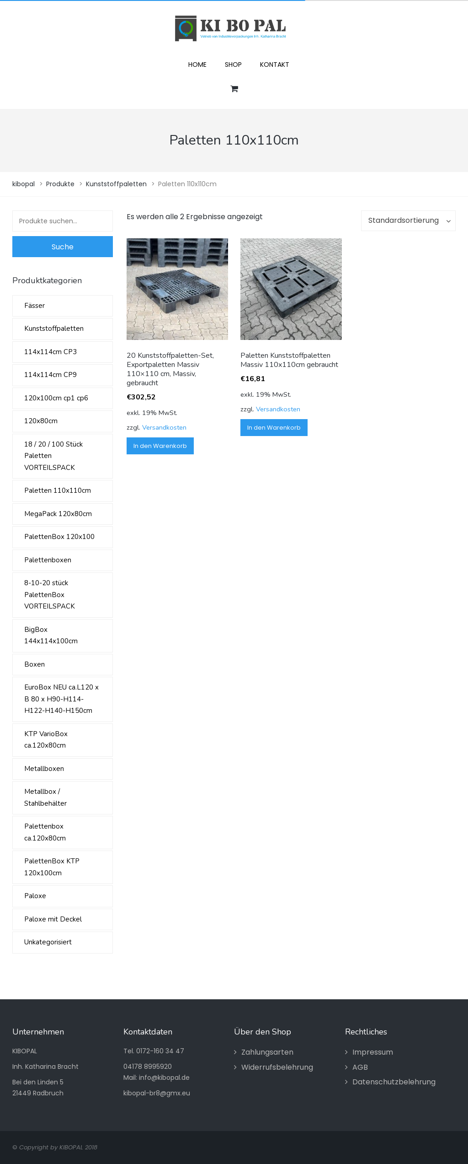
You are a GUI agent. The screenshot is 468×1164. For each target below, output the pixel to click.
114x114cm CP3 (50, 351)
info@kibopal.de (164, 1077)
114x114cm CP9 (50, 374)
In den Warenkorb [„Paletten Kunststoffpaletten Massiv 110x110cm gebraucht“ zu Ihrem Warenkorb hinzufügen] (274, 427)
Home (197, 64)
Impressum (372, 1052)
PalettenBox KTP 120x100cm (52, 867)
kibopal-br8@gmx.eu (156, 1093)
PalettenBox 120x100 (59, 536)
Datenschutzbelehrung (394, 1082)
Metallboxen (44, 768)
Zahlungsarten (267, 1052)
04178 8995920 (147, 1066)
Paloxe (35, 895)
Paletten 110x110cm (57, 490)
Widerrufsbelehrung (277, 1067)
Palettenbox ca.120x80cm (45, 832)
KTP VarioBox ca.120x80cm (46, 739)
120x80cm (41, 421)
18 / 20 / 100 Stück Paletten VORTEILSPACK (53, 456)
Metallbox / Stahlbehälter (45, 797)
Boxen (34, 664)
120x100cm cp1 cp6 (56, 398)
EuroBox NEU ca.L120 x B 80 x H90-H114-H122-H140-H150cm (61, 699)
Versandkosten (164, 427)
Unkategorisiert (48, 942)
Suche (63, 247)
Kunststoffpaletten (54, 328)
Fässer (34, 305)
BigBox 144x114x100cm (51, 635)
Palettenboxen (47, 560)
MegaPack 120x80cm (58, 513)
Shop (233, 64)
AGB (360, 1067)
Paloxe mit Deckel (53, 919)
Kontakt (274, 64)
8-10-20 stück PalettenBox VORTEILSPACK (49, 594)
